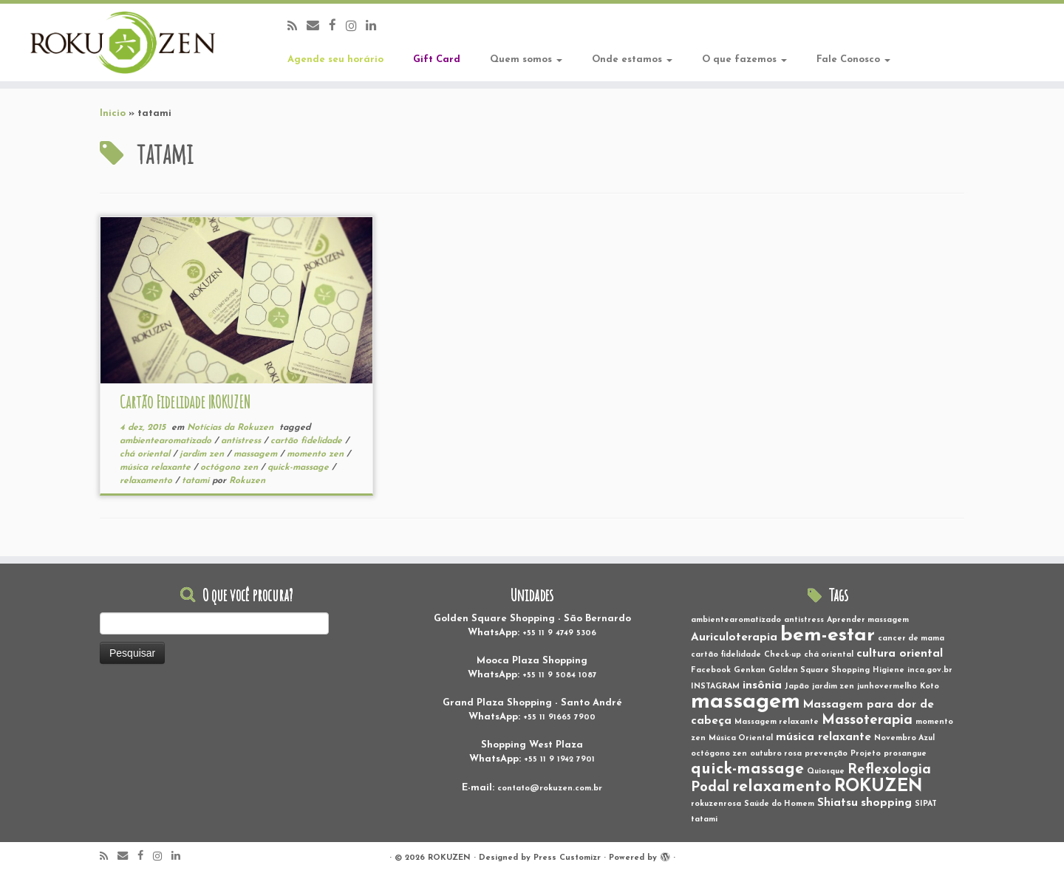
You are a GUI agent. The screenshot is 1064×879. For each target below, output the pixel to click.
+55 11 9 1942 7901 (559, 760)
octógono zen (230, 467)
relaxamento (147, 480)
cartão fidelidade (307, 441)
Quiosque (826, 771)
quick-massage (299, 467)
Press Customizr (567, 858)
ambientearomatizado (167, 441)
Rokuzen (247, 480)
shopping (886, 803)
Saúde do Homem (779, 804)
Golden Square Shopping (819, 670)
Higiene (888, 670)
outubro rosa (776, 754)
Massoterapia (867, 721)
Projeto (865, 754)
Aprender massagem (868, 620)
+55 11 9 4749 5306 (559, 633)
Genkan (749, 670)
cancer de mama (911, 639)
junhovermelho (887, 687)
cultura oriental (899, 654)
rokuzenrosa (716, 804)
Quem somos (526, 59)
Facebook (711, 670)
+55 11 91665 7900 (559, 718)
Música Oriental (741, 738)
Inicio (113, 113)
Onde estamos (632, 59)
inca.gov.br (929, 670)
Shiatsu (837, 803)
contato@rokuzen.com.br (549, 788)
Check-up (782, 655)
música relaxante (157, 467)
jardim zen (203, 454)
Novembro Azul (904, 738)
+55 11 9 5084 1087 (559, 675)
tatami (197, 480)
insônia (762, 685)
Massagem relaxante (776, 722)
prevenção (826, 754)
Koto (929, 687)
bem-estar (827, 636)
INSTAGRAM (715, 687)
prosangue (905, 754)
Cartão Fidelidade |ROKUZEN (185, 402)
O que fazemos (744, 59)
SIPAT (926, 804)
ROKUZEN (878, 787)
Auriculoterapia (734, 637)
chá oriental (146, 454)
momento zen (317, 454)
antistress (242, 441)
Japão (797, 687)
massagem (256, 454)
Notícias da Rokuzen (231, 427)
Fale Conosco (853, 59)
